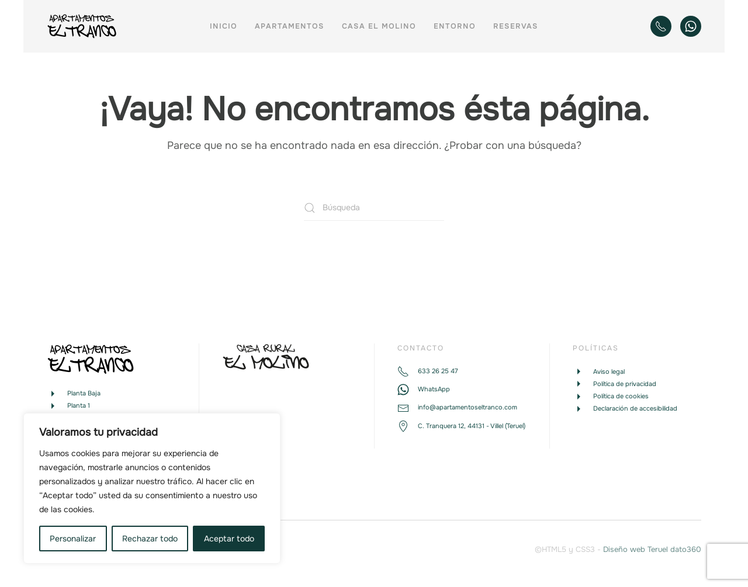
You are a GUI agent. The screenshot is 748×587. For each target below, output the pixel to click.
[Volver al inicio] (84, 26)
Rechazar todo (150, 538)
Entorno (455, 26)
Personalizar (73, 538)
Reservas (515, 26)
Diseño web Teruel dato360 (652, 549)
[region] (151, 488)
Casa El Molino (379, 26)
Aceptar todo (229, 538)
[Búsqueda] (374, 207)
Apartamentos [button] (289, 26)
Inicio (223, 26)
